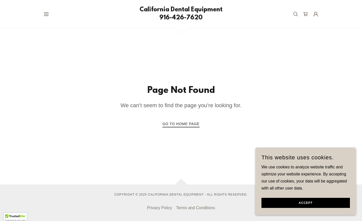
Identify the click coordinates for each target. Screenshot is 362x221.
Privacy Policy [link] (159, 208)
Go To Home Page (180, 124)
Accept (305, 206)
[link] (181, 18)
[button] (46, 14)
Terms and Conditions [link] (195, 208)
